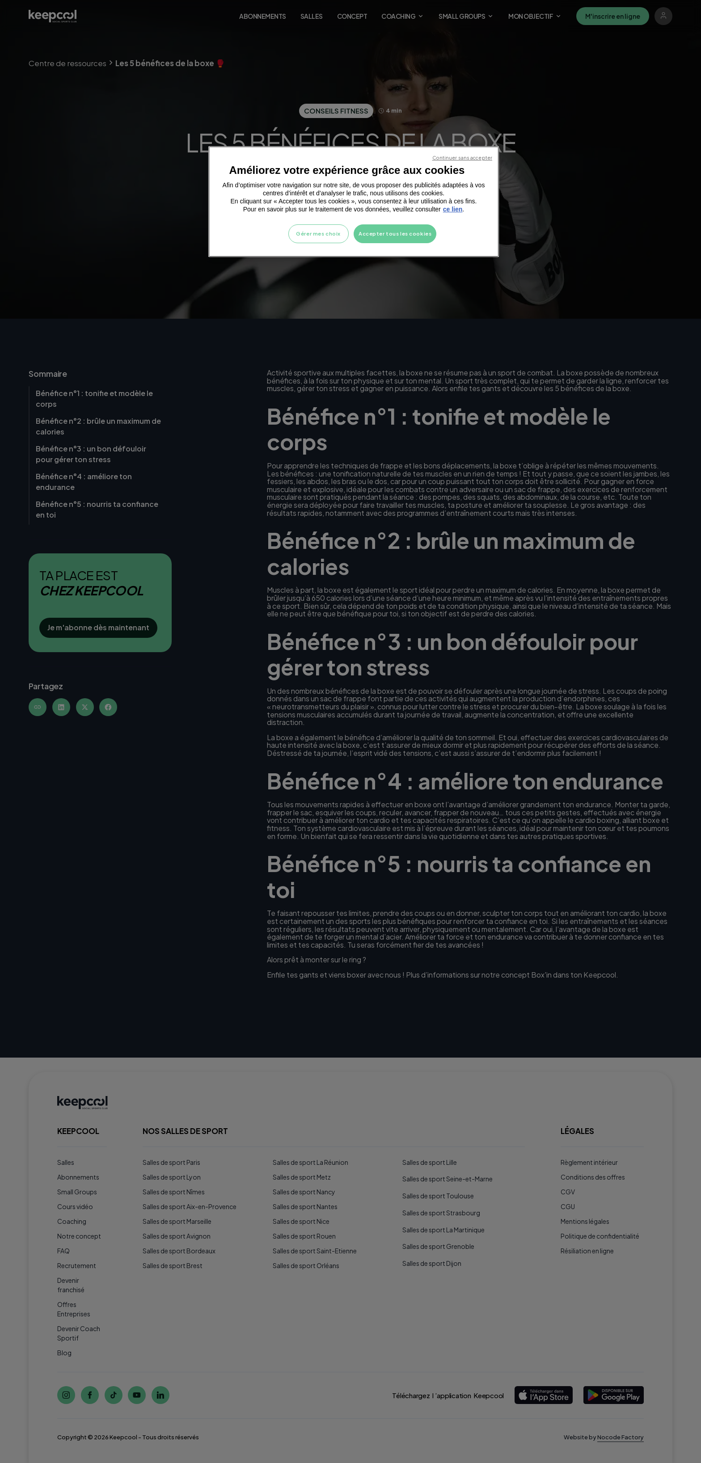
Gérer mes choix (318, 233)
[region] (353, 201)
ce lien (453, 209)
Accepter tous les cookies (395, 233)
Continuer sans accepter (462, 157)
